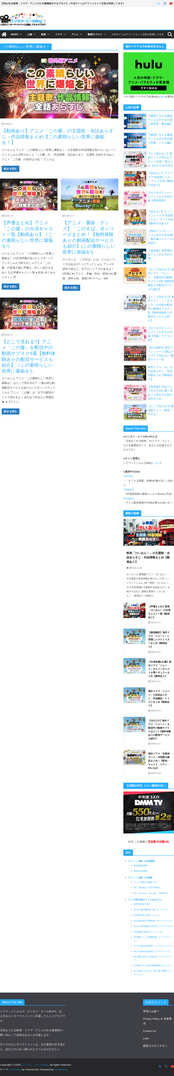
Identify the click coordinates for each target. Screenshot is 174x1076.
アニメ (75, 34)
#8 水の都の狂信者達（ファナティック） (152, 951)
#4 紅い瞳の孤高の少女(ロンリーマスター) (153, 926)
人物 (29, 34)
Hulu (162, 96)
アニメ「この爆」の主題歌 (140, 878)
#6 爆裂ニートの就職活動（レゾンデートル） (152, 939)
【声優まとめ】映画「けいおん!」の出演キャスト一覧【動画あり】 (159, 612)
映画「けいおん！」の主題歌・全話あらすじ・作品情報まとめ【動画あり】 (147, 557)
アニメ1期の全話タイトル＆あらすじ (145, 900)
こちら (156, 463)
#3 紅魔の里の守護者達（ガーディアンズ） (153, 921)
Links (146, 1038)
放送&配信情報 (140, 866)
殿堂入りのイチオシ (155, 1045)
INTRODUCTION (142, 904)
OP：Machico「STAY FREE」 (148, 888)
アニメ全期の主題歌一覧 (145, 882)
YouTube (128, 476)
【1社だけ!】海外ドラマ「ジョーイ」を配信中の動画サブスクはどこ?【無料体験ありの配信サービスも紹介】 (159, 729)
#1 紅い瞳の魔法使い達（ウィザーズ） (151, 910)
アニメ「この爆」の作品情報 (141, 861)
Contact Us (149, 1030)
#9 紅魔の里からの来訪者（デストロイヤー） (152, 959)
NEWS (14, 34)
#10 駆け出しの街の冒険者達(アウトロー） (153, 966)
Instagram (128, 498)
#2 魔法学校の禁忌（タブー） (147, 915)
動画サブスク (95, 34)
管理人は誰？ (151, 1011)
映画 (43, 34)
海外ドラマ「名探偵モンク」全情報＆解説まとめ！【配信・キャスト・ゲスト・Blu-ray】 (159, 760)
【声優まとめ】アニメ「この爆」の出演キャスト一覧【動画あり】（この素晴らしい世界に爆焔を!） (27, 234)
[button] (20, 34)
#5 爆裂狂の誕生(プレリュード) (148, 932)
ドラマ (58, 34)
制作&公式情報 (140, 871)
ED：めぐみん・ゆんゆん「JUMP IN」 (151, 893)
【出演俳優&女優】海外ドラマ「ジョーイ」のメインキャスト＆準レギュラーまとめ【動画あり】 (159, 669)
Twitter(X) (128, 489)
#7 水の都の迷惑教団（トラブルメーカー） (153, 946)
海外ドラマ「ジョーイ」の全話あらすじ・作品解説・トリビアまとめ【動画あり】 (159, 698)
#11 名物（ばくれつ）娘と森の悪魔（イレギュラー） (153, 973)
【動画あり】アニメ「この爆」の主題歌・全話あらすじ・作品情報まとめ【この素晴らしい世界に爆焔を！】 (58, 136)
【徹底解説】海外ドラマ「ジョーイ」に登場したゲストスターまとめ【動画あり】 (159, 639)
